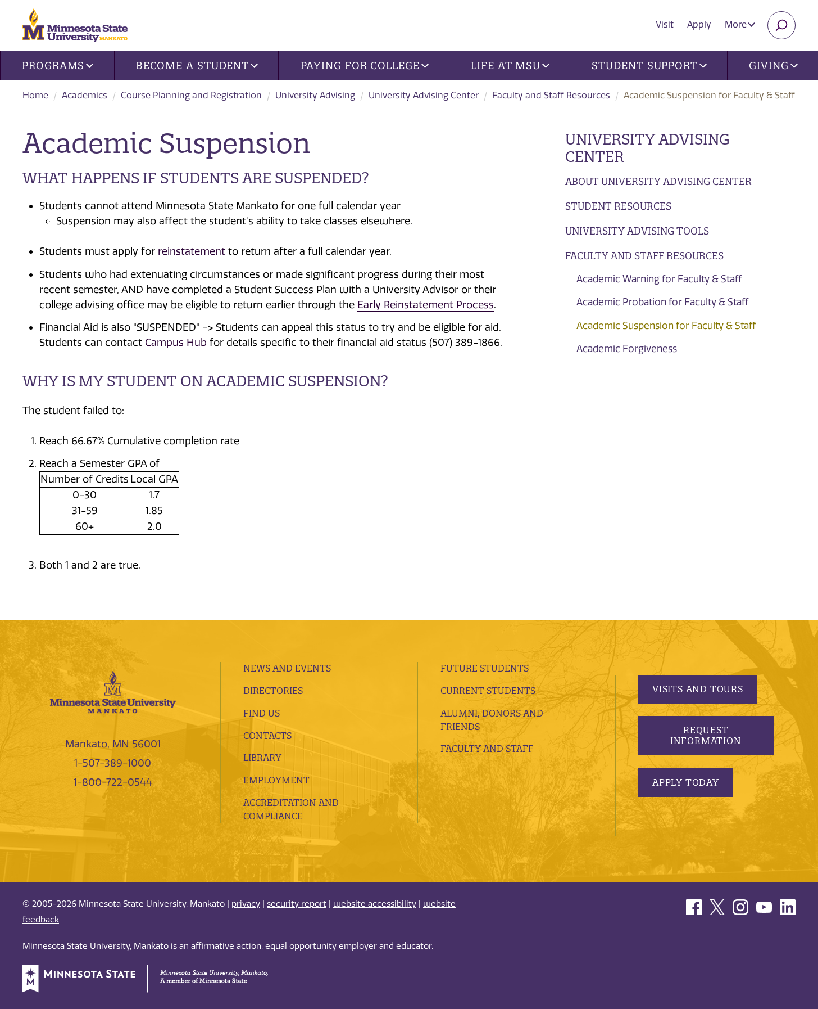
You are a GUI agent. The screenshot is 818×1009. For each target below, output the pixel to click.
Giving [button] (773, 65)
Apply (699, 24)
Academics (84, 95)
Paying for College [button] (365, 65)
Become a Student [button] (197, 65)
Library (262, 757)
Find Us (261, 713)
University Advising (315, 95)
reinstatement (191, 251)
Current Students (487, 690)
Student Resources (618, 206)
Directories (273, 690)
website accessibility (374, 904)
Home (35, 95)
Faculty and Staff (487, 748)
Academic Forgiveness (626, 348)
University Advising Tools (637, 231)
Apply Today (685, 782)
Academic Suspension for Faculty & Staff (666, 325)
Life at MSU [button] (510, 65)
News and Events (287, 668)
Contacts (267, 735)
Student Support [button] (649, 65)
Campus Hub (176, 342)
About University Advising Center (658, 181)
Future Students (484, 668)
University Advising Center (424, 95)
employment (276, 780)
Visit (665, 24)
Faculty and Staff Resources (551, 95)
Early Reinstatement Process (425, 305)
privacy (245, 904)
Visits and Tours (697, 689)
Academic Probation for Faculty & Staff (662, 302)
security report (296, 904)
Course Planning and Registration (191, 95)
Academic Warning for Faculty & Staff (659, 279)
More (740, 24)
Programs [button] (57, 65)
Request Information (705, 735)
